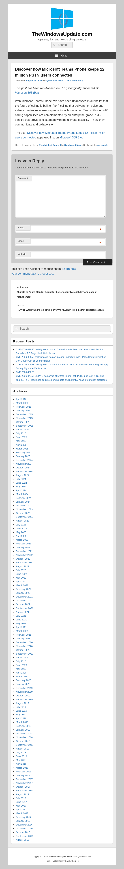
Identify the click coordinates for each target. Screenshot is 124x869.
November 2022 (24, 555)
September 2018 (24, 745)
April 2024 (21, 490)
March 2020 (22, 676)
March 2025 (22, 448)
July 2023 (21, 524)
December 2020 (24, 642)
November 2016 (24, 828)
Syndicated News (54, 80)
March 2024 (22, 494)
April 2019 (21, 718)
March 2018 (22, 767)
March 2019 (22, 722)
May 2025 (21, 441)
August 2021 (22, 612)
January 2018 (23, 775)
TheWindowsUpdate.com (62, 34)
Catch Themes (72, 861)
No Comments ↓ (75, 80)
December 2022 (24, 551)
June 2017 (21, 802)
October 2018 (23, 741)
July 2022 (21, 570)
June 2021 (21, 619)
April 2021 (21, 627)
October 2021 (23, 604)
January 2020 (23, 684)
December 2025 (24, 414)
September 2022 (24, 562)
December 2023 (24, 505)
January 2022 (23, 593)
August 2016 (22, 839)
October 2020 (23, 650)
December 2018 (24, 733)
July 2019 (21, 707)
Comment (23, 178)
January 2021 (23, 638)
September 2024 (24, 471)
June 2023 (21, 528)
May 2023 (21, 532)
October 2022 (23, 558)
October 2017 (23, 786)
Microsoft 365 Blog (27, 92)
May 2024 (21, 486)
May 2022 (21, 577)
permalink (102, 145)
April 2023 (21, 536)
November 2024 (24, 463)
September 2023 (24, 517)
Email (21, 241)
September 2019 (24, 699)
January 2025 (23, 456)
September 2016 (24, 836)
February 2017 (23, 817)
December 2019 (24, 688)
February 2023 (23, 543)
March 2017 (22, 813)
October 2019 (23, 695)
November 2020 (24, 646)
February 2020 (23, 680)
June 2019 (21, 710)
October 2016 (23, 832)
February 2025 (23, 452)
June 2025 (21, 437)
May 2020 (21, 669)
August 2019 (22, 703)
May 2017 (21, 805)
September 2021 (24, 608)
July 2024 (21, 479)
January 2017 (23, 821)
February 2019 (23, 726)
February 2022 (23, 589)
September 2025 (24, 425)
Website (22, 254)
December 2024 (24, 460)
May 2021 (21, 623)
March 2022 (22, 585)
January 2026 (23, 410)
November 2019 (24, 691)
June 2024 (21, 482)
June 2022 (21, 574)
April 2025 (21, 445)
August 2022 (22, 566)
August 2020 (22, 657)
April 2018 (21, 763)
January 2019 (23, 729)
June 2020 (21, 665)
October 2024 (23, 467)
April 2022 (21, 581)
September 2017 (24, 790)
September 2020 (24, 653)
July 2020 (21, 661)
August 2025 (22, 429)
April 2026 (21, 399)
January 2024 (23, 501)
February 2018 (23, 771)
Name (21, 227)
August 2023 (22, 520)
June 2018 (21, 756)
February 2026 (23, 406)
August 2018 (22, 748)
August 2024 (22, 475)
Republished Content (50, 145)
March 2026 (22, 403)
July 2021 (21, 615)
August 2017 (22, 794)
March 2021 (22, 631)
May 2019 (21, 714)
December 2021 (24, 596)
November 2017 (24, 783)
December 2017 (24, 779)
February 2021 (23, 634)
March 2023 (22, 539)
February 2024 (23, 498)
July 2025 (21, 433)
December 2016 (24, 824)
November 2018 (24, 737)
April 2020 (21, 672)
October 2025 (23, 422)
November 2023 (24, 509)
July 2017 (21, 798)
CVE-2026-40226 (25, 372)
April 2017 (21, 809)
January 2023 (23, 547)
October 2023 (23, 513)
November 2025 (24, 418)
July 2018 (21, 752)
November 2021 (24, 600)
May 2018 (21, 760)
